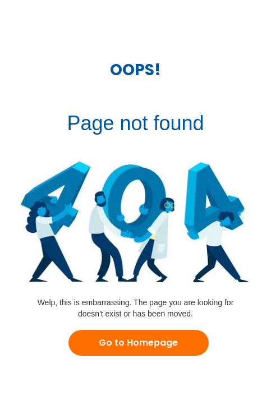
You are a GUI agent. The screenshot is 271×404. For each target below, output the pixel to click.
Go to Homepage (138, 342)
